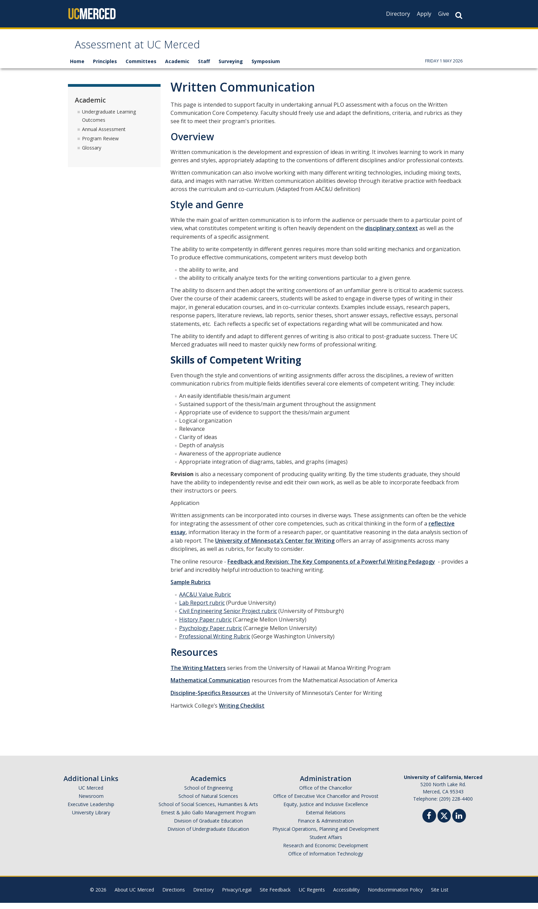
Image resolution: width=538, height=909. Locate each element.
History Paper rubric (205, 625)
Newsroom (91, 802)
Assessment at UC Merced (159, 49)
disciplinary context (391, 234)
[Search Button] (458, 15)
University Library (91, 818)
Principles (105, 67)
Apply (424, 13)
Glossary (91, 154)
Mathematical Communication (210, 686)
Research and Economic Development (325, 851)
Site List (439, 896)
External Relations (326, 818)
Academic (177, 67)
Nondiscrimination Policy (395, 896)
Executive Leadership (91, 810)
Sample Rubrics (191, 588)
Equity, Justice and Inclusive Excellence (325, 810)
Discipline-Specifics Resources (210, 699)
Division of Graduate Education (208, 827)
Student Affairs (325, 843)
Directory (398, 13)
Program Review (100, 144)
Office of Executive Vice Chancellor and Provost (325, 802)
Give (443, 13)
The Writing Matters (198, 674)
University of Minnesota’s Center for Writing (275, 547)
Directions (173, 896)
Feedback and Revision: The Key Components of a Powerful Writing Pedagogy (331, 567)
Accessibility (346, 896)
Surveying (231, 67)
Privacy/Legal (237, 896)
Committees (141, 67)
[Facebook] (429, 822)
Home (77, 67)
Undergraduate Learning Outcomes (109, 122)
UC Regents (312, 896)
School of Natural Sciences (208, 802)
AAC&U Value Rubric (205, 600)
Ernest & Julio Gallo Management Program (208, 818)
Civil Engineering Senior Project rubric (228, 617)
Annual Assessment (104, 135)
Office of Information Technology (325, 860)
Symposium (266, 67)
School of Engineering (208, 794)
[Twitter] (444, 821)
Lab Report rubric (202, 609)
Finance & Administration (326, 827)
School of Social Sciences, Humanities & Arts (208, 810)
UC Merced (91, 794)
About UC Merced (134, 896)
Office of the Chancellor (325, 794)
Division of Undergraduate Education (208, 835)
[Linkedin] (459, 822)
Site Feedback (275, 896)
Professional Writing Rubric (214, 642)
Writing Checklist (242, 712)
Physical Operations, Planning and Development (325, 835)
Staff (204, 67)
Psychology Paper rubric (210, 634)
